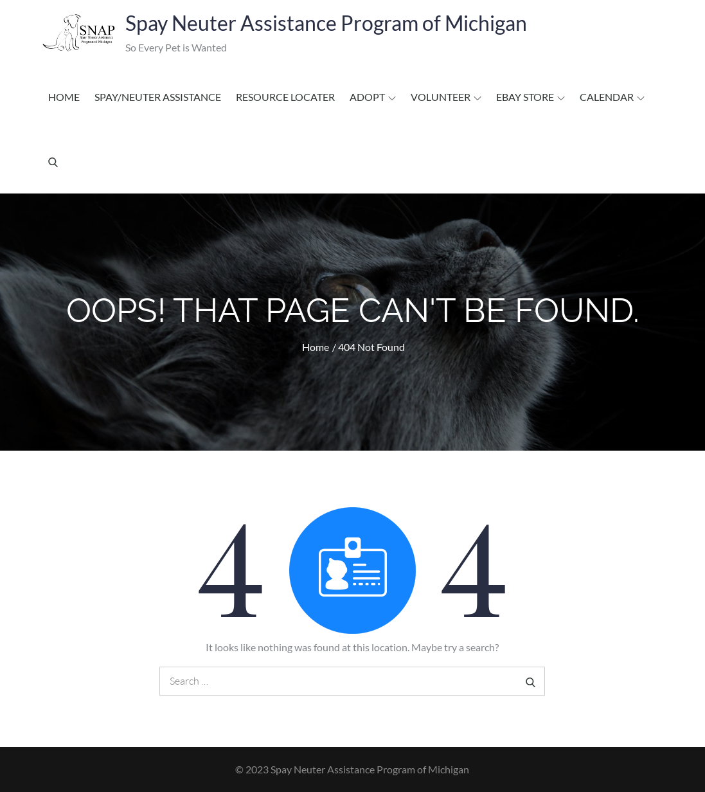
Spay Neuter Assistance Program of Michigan (326, 22)
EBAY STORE (530, 97)
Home (64, 97)
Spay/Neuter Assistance (157, 97)
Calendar (612, 97)
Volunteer (446, 97)
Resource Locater (285, 97)
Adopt (373, 97)
